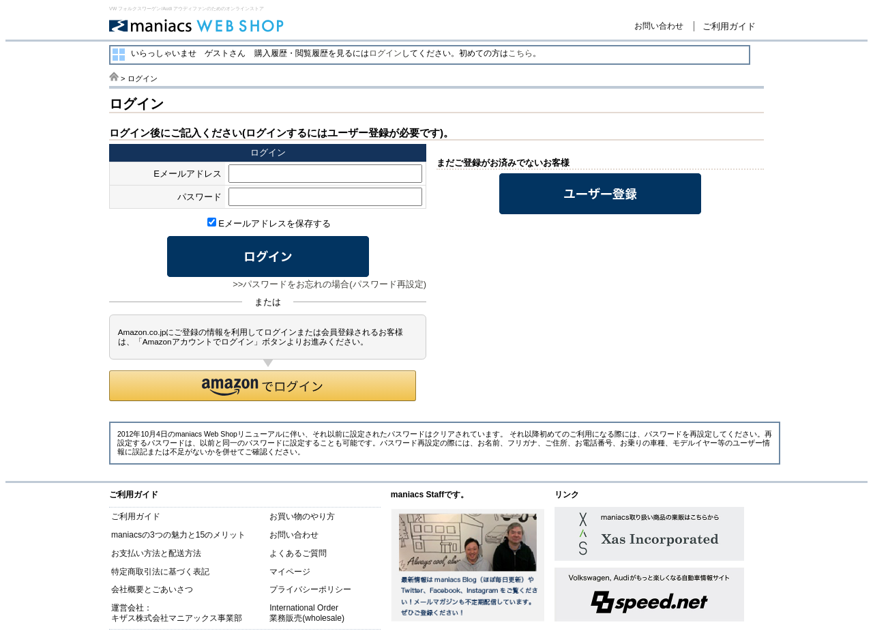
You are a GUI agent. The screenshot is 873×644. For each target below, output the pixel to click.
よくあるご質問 (298, 553)
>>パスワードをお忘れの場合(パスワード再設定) (329, 284)
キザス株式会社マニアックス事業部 (176, 618)
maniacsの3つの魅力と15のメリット (178, 535)
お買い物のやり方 (302, 516)
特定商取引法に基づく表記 (160, 571)
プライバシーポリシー (310, 589)
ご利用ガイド (729, 26)
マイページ (289, 571)
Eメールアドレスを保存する (269, 223)
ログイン (385, 53)
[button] (262, 385)
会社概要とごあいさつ (152, 589)
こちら (520, 53)
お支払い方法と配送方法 (156, 553)
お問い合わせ (658, 26)
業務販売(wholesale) (306, 618)
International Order (303, 608)
